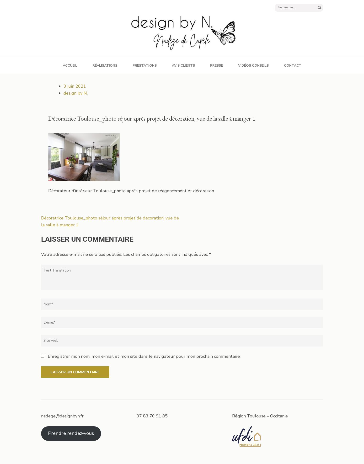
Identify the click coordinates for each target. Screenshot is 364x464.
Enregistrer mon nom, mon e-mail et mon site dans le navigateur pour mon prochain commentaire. (144, 356)
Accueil (70, 65)
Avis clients (183, 65)
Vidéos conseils (253, 65)
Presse (216, 65)
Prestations (145, 65)
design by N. (76, 93)
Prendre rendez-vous (71, 433)
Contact (292, 65)
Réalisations (104, 65)
